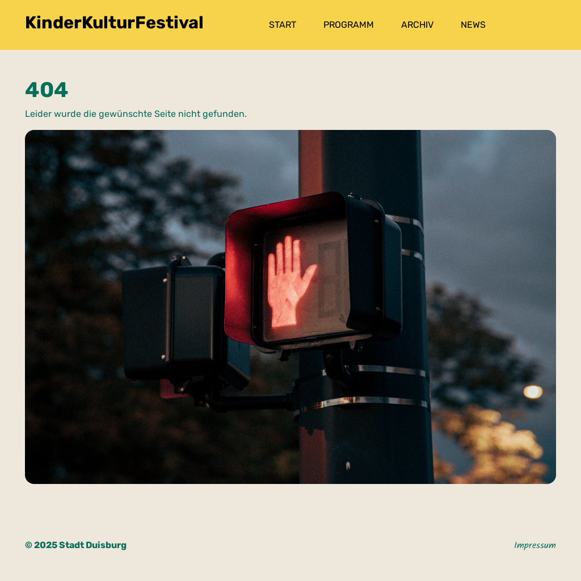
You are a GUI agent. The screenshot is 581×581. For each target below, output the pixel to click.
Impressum (535, 546)
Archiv (417, 24)
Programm (348, 24)
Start (282, 24)
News (473, 24)
